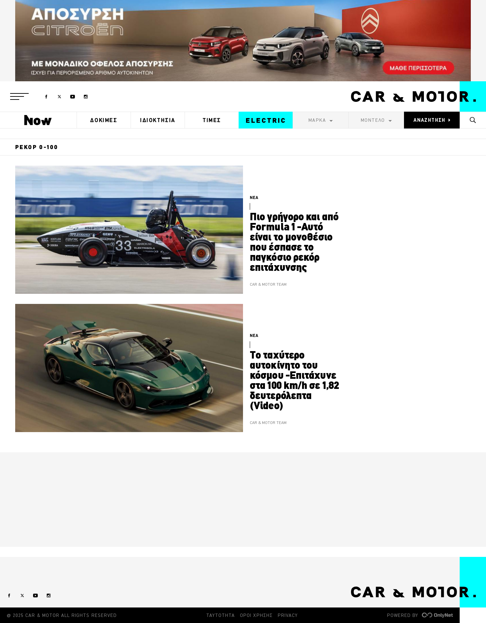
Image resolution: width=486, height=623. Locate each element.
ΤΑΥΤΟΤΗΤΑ (220, 615)
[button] (19, 96)
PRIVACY (288, 615)
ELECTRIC (266, 120)
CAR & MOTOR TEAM (268, 284)
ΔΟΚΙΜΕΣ (103, 120)
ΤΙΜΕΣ (211, 120)
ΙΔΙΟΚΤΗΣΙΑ (158, 120)
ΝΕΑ (254, 197)
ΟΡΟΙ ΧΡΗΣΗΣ (256, 615)
